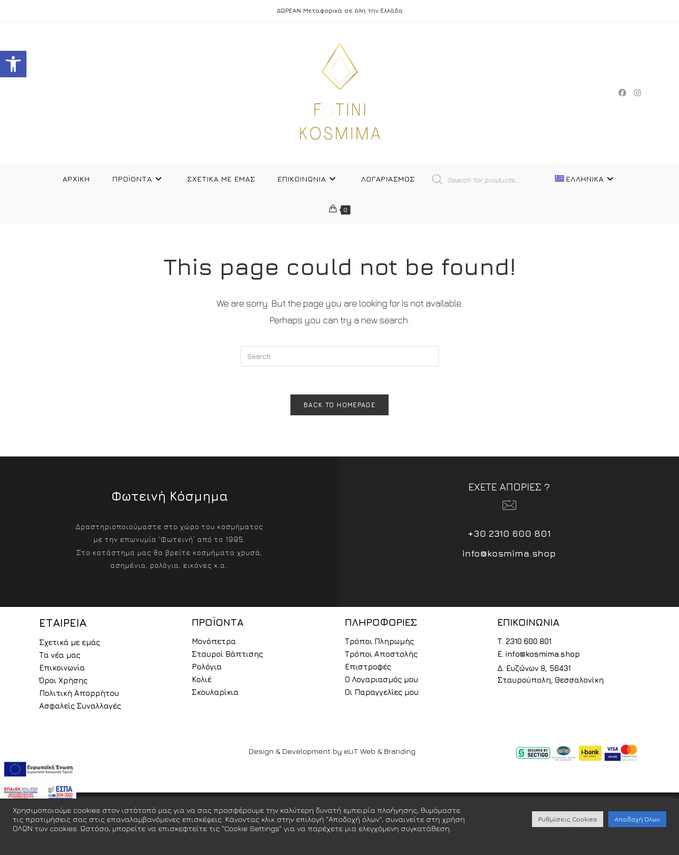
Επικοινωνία (62, 670)
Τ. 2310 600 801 (524, 644)
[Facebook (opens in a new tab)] (622, 93)
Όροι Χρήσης (63, 683)
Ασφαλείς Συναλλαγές (80, 709)
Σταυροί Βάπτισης (227, 657)
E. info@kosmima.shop (538, 657)
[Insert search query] (340, 356)
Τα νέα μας (59, 658)
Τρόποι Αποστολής (381, 657)
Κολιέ (202, 682)
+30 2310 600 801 (509, 536)
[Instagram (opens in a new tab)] (637, 93)
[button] (13, 64)
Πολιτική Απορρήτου (79, 696)
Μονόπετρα (214, 644)
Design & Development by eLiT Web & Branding (332, 754)
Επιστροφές (368, 669)
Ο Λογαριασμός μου (381, 682)
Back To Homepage (339, 408)
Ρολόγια (207, 669)
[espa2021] (38, 780)
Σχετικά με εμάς (69, 645)
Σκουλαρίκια (215, 695)
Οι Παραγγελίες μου (382, 695)
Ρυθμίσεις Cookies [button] (567, 819)
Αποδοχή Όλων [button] (637, 819)
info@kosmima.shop (509, 556)
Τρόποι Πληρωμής (379, 644)
